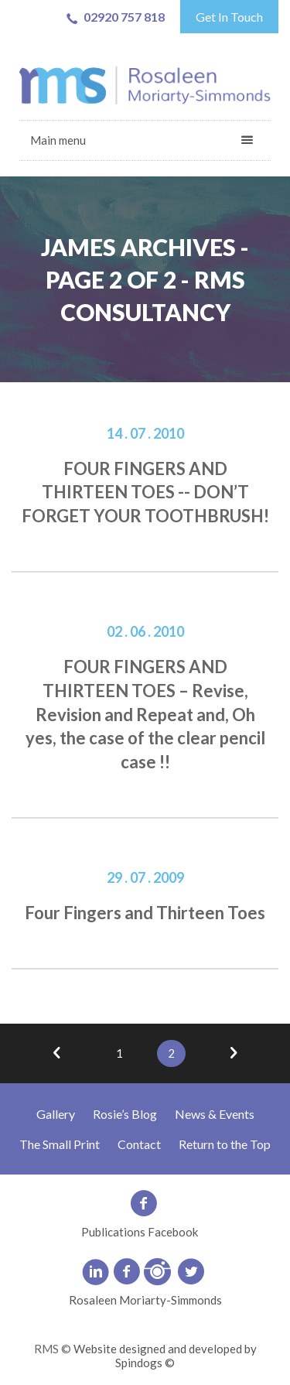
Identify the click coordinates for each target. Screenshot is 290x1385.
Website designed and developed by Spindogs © (165, 1356)
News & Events (214, 1113)
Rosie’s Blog (125, 1113)
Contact (139, 1144)
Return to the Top (225, 1144)
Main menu (58, 140)
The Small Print (59, 1144)
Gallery (55, 1113)
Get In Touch (229, 16)
